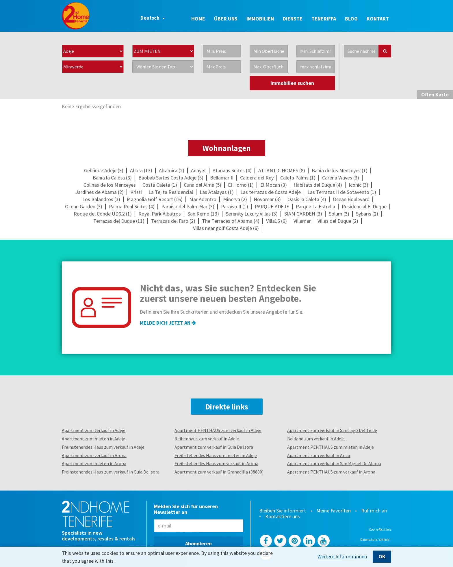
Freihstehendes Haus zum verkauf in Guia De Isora (110, 472)
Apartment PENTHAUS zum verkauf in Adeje (217, 430)
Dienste (292, 18)
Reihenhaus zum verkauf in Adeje (206, 438)
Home (198, 18)
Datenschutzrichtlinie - (375, 540)
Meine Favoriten (333, 511)
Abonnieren (198, 543)
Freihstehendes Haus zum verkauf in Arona (216, 463)
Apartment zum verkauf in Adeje (93, 430)
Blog (351, 18)
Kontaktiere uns (282, 516)
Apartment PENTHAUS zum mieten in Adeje (330, 447)
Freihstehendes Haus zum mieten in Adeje (215, 455)
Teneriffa (323, 18)
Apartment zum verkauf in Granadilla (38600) (218, 472)
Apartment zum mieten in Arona (94, 463)
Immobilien (260, 18)
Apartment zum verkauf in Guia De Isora (213, 447)
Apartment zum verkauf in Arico (318, 455)
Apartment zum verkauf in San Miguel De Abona (334, 463)
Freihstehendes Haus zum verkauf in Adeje (103, 447)
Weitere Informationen (342, 556)
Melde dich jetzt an (168, 322)
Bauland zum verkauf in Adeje (316, 438)
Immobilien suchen (292, 83)
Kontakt (378, 18)
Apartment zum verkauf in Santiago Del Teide (332, 430)
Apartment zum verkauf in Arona (94, 455)
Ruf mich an (374, 511)
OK (381, 556)
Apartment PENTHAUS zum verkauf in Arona (331, 472)
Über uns (225, 18)
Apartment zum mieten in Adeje (93, 438)
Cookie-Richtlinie (380, 529)
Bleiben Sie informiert (282, 511)
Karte (435, 94)
